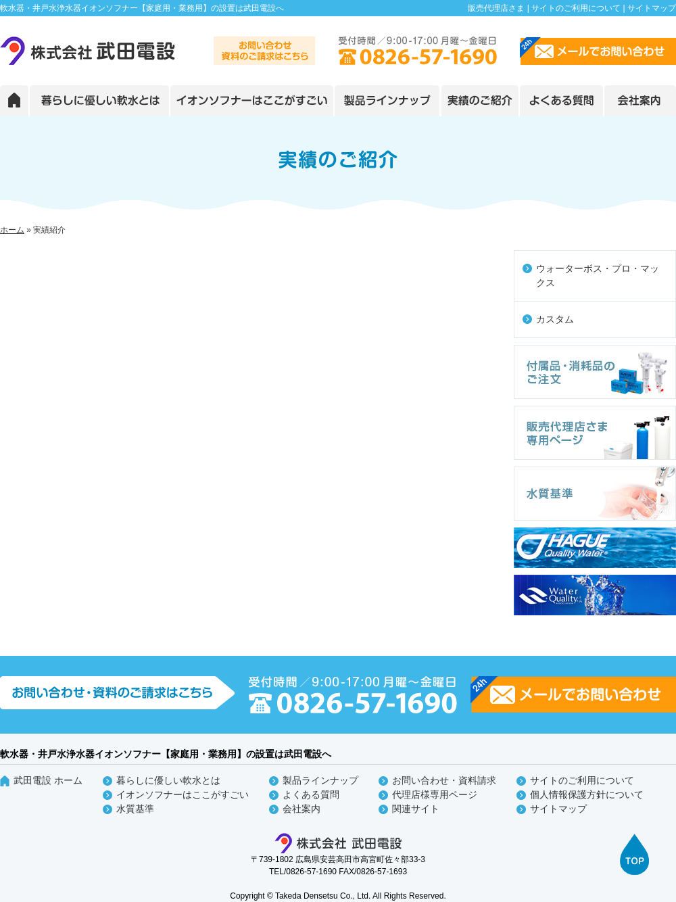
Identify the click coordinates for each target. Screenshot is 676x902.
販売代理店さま (496, 8)
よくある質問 (311, 794)
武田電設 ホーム (48, 780)
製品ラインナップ (320, 780)
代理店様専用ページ (434, 794)
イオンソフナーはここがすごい (182, 794)
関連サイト (415, 808)
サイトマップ (651, 8)
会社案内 (301, 808)
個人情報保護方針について (587, 794)
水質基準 (135, 808)
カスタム (555, 319)
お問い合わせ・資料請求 (444, 780)
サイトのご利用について (576, 8)
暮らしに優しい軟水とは (168, 780)
